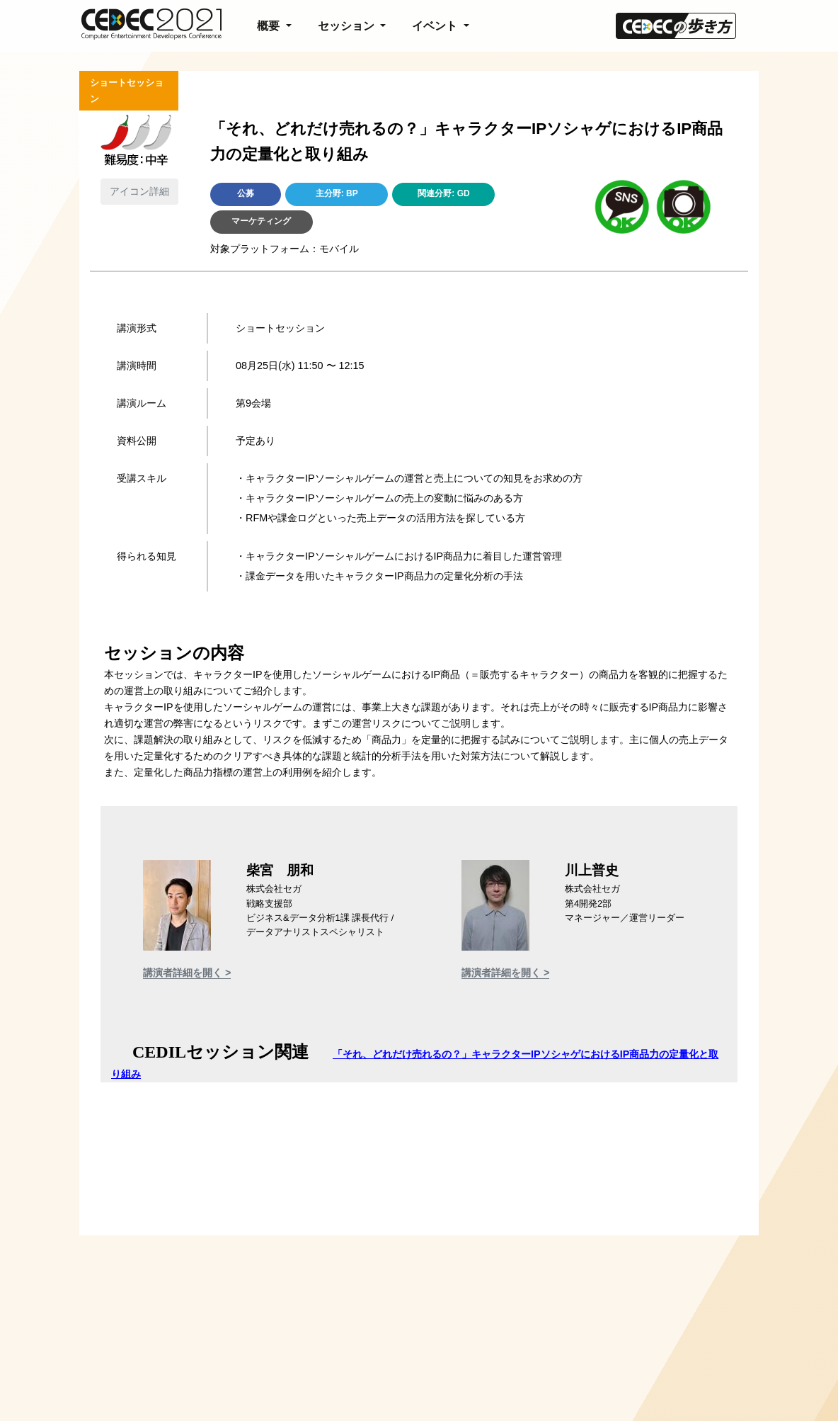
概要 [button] (269, 26)
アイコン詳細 (139, 191)
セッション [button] (347, 26)
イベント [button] (436, 26)
